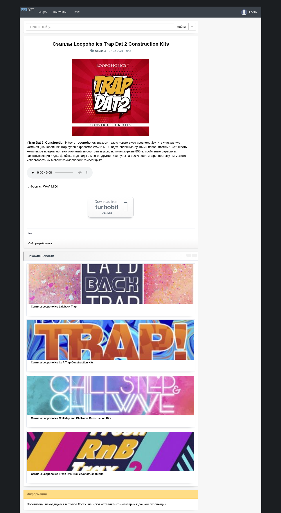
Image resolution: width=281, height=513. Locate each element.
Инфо (53, 12)
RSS (87, 12)
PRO (33, 12)
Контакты (70, 12)
